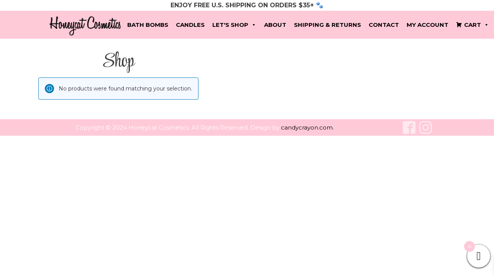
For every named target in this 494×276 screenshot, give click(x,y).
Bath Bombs (147, 24)
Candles (190, 24)
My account (427, 24)
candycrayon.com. (307, 127)
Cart (476, 25)
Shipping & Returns (327, 24)
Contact (384, 24)
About (275, 24)
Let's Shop (234, 25)
